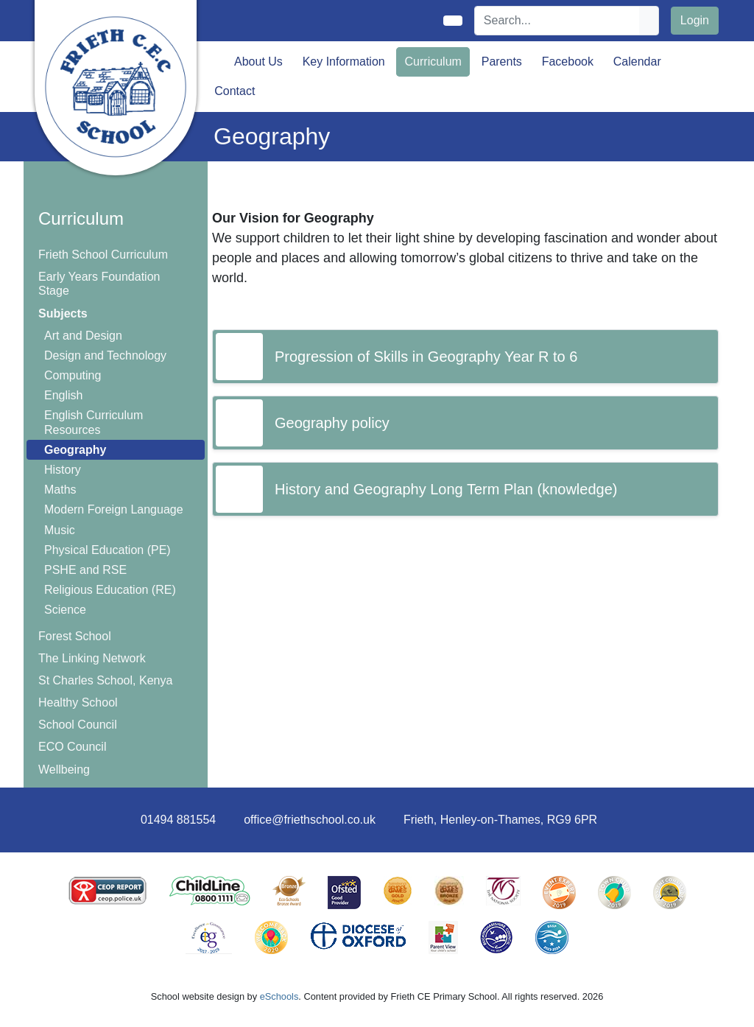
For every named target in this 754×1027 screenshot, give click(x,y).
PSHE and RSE (85, 570)
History (62, 469)
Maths (60, 489)
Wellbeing (64, 769)
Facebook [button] (567, 61)
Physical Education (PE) (107, 550)
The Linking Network (92, 658)
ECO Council (72, 746)
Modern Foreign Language (113, 509)
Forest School (74, 636)
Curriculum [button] (433, 61)
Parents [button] (502, 61)
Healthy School (78, 702)
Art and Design (83, 335)
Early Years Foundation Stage (99, 283)
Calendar (637, 61)
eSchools (279, 996)
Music (59, 530)
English (63, 395)
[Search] (557, 21)
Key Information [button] (344, 61)
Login (694, 20)
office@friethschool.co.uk (310, 819)
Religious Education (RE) (110, 589)
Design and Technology (105, 355)
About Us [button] (258, 61)
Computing (72, 375)
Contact (234, 91)
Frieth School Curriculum (103, 254)
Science (65, 609)
